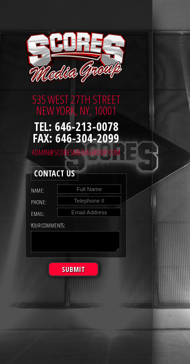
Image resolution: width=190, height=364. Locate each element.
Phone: (39, 202)
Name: (38, 190)
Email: (38, 213)
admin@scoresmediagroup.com (76, 152)
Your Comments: (48, 225)
